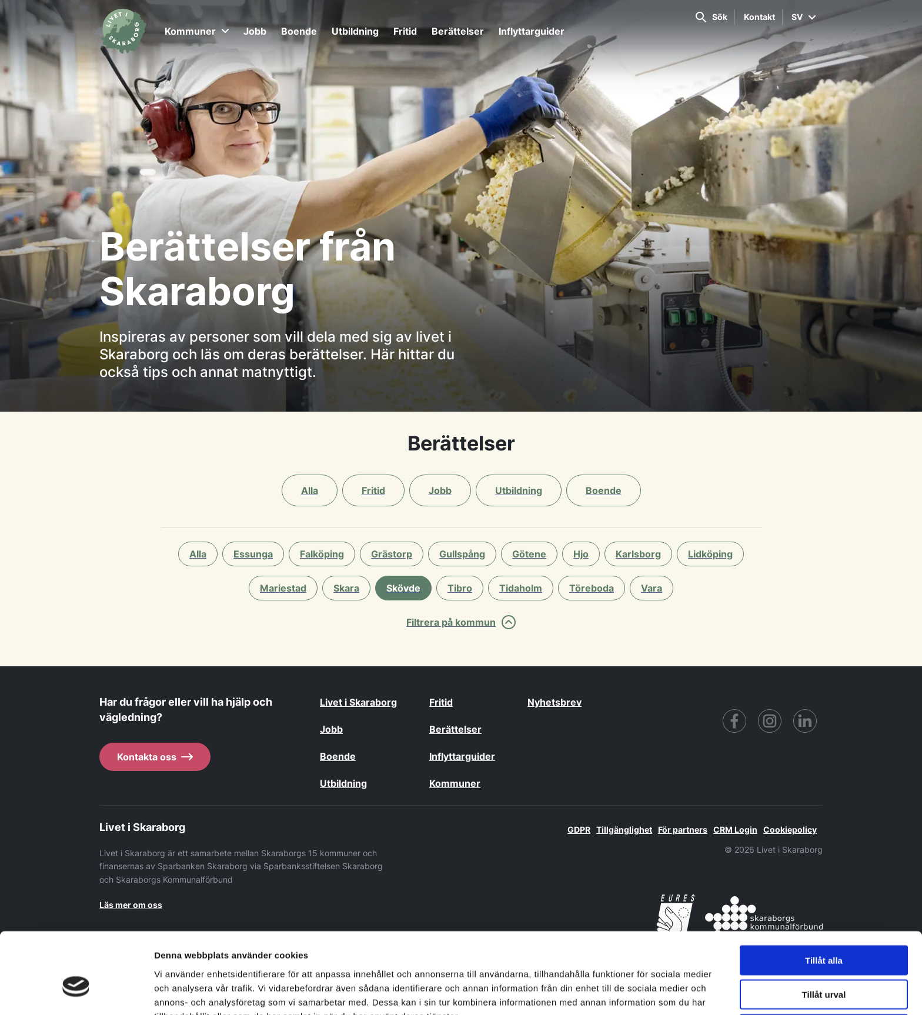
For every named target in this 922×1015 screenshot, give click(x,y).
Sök (711, 17)
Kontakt (759, 17)
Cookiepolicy (790, 829)
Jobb (254, 31)
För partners (682, 829)
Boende (299, 31)
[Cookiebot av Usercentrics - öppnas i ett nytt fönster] (76, 992)
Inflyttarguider (531, 31)
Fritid (405, 31)
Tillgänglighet (624, 829)
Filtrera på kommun (461, 622)
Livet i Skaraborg (358, 702)
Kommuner (197, 31)
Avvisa (824, 966)
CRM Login (735, 829)
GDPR (578, 829)
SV (803, 17)
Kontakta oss (155, 757)
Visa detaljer (639, 992)
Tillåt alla (824, 898)
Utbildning (355, 31)
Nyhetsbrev (554, 702)
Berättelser (458, 31)
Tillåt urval (824, 932)
